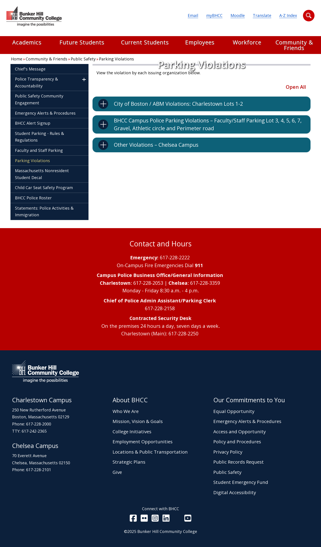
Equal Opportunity (233, 411)
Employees (199, 42)
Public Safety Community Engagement (39, 99)
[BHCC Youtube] (188, 519)
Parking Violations (116, 59)
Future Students (82, 42)
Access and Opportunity (239, 431)
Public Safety (83, 59)
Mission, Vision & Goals (138, 421)
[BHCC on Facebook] (133, 519)
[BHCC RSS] (177, 519)
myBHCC (214, 15)
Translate (262, 15)
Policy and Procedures (237, 441)
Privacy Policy (227, 452)
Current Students (145, 42)
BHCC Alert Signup (32, 123)
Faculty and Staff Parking (39, 150)
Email (193, 15)
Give (117, 472)
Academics (26, 42)
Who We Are (126, 411)
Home (16, 59)
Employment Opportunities (143, 441)
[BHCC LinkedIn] (166, 519)
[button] (308, 15)
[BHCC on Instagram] (155, 519)
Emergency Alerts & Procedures (45, 113)
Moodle (237, 15)
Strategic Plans (129, 462)
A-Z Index (288, 15)
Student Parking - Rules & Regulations (39, 137)
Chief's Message (30, 69)
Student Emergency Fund (240, 482)
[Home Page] (34, 17)
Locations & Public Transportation (150, 452)
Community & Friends (294, 45)
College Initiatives (132, 431)
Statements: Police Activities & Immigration (44, 211)
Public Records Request (238, 462)
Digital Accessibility (234, 492)
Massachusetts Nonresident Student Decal (42, 174)
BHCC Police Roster (33, 197)
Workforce (247, 42)
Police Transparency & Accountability (36, 82)
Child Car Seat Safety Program (44, 187)
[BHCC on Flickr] (144, 519)
